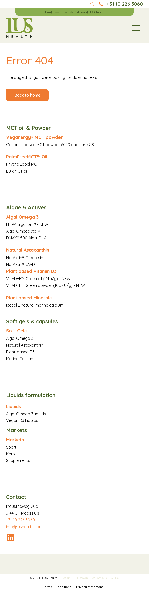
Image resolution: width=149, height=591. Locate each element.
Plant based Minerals (29, 298)
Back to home (27, 95)
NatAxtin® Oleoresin (24, 257)
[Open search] (92, 4)
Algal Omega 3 (22, 217)
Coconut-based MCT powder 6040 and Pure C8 (50, 144)
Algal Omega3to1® (23, 231)
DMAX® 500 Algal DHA (26, 237)
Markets (15, 440)
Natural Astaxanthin (27, 250)
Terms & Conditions (57, 587)
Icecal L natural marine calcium (35, 305)
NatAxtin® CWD (20, 264)
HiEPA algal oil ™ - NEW (27, 224)
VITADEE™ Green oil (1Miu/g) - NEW (38, 278)
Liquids (13, 406)
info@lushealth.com (24, 526)
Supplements (18, 460)
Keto (10, 453)
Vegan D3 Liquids (22, 420)
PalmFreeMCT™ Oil (26, 157)
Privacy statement (89, 587)
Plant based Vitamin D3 (31, 271)
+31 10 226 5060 (20, 519)
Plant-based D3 (20, 351)
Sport (11, 447)
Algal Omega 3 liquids (26, 413)
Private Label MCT (22, 164)
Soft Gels (16, 331)
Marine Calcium (20, 358)
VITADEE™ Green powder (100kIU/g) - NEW (45, 285)
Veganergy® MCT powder (34, 137)
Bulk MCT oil (17, 171)
